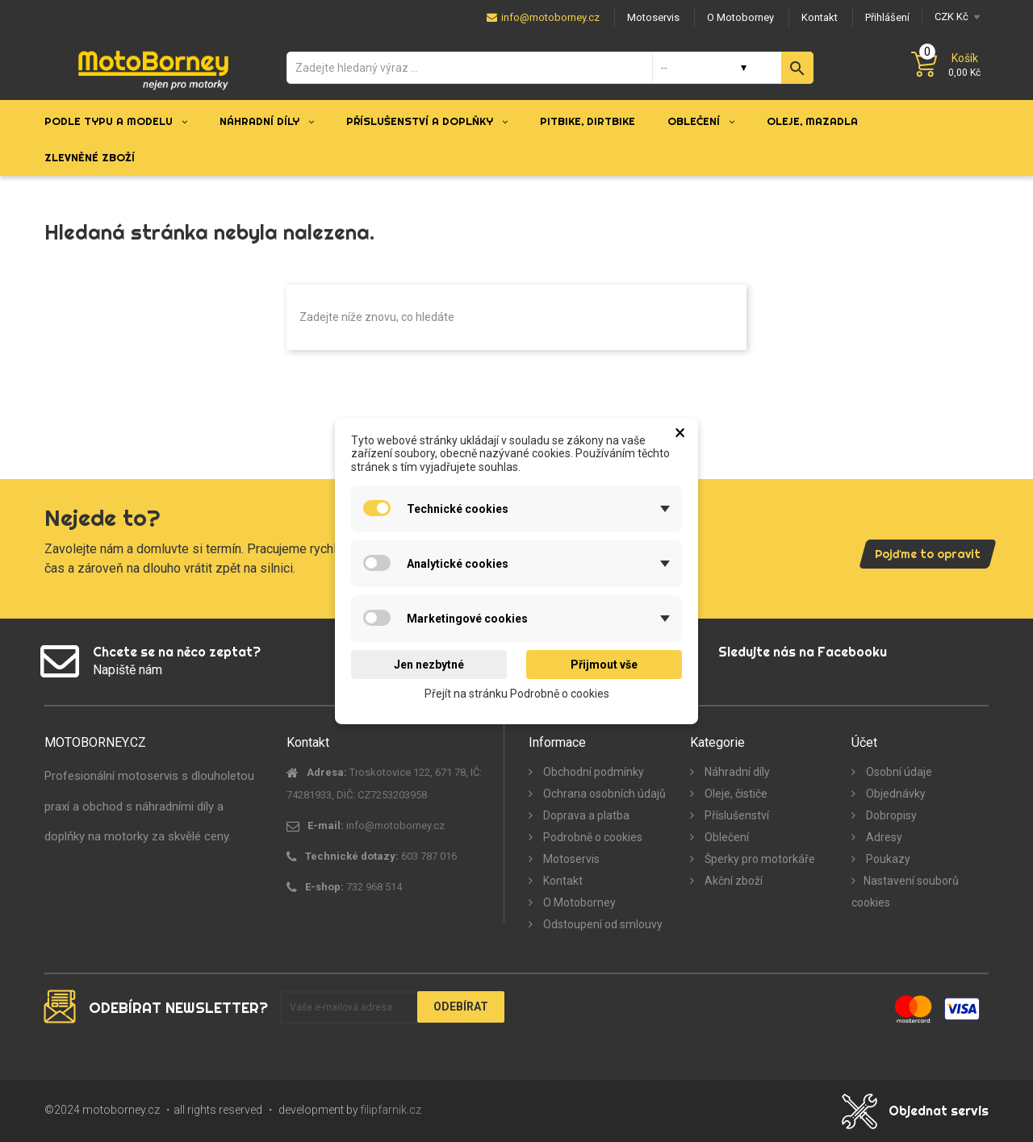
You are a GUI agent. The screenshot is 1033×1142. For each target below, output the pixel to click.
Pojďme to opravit (928, 554)
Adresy (883, 837)
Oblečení (725, 837)
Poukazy (887, 858)
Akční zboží (732, 880)
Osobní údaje (898, 771)
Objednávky (895, 793)
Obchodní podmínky (592, 771)
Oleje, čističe (734, 793)
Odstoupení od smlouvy (602, 924)
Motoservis (570, 858)
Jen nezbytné (429, 664)
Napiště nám (127, 669)
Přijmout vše (604, 664)
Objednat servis (939, 1110)
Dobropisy (890, 815)
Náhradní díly (736, 771)
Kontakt (562, 880)
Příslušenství (735, 815)
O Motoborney (578, 902)
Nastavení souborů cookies (905, 891)
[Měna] (955, 16)
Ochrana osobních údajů (603, 793)
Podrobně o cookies (591, 837)
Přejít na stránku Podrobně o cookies (516, 693)
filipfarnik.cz (391, 1109)
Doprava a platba (585, 815)
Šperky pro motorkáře (758, 858)
